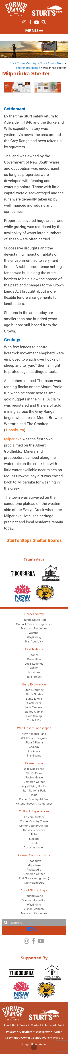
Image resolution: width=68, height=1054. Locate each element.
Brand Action (39, 1044)
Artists (34, 668)
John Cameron (34, 707)
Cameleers (34, 703)
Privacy (11, 1032)
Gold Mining (34, 716)
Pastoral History (34, 817)
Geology (34, 747)
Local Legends (34, 664)
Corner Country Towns (34, 821)
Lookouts (34, 751)
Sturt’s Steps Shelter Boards (34, 540)
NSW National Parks (34, 734)
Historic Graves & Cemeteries (34, 803)
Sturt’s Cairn (34, 773)
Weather (34, 633)
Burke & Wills (34, 699)
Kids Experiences (34, 830)
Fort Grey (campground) (34, 878)
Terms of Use (53, 1025)
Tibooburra (9, 430)
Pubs (34, 795)
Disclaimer (43, 1032)
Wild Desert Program (34, 738)
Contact (36, 1025)
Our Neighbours (34, 883)
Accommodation (34, 847)
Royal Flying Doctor (34, 786)
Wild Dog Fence (34, 769)
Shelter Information (34, 900)
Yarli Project (34, 677)
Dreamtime (34, 659)
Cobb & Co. (34, 720)
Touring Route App (34, 620)
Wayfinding (34, 637)
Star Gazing (34, 755)
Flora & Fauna (34, 742)
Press (23, 1025)
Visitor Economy (34, 909)
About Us (9, 1025)
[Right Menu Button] (32, 929)
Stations (34, 839)
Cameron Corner (34, 782)
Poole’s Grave (34, 777)
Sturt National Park (34, 790)
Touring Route (34, 896)
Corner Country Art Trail (34, 799)
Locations (34, 672)
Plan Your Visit (34, 641)
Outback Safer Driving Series (34, 624)
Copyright (25, 1032)
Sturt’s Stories (34, 694)
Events (34, 843)
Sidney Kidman (34, 712)
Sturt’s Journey (34, 690)
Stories (34, 655)
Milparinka (34, 865)
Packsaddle (34, 869)
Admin (58, 1032)
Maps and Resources (34, 628)
